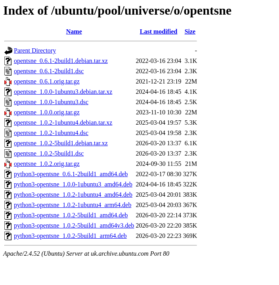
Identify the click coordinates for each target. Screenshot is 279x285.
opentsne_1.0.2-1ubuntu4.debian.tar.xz (63, 122)
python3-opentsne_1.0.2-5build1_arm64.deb (70, 235)
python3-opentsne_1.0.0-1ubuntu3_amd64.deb (73, 184)
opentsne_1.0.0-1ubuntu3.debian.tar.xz (63, 91)
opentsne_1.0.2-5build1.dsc (49, 153)
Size (190, 31)
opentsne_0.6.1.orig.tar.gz (47, 81)
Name (74, 31)
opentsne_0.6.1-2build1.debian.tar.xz (61, 60)
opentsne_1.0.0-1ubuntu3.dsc (51, 102)
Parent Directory (35, 50)
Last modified (159, 31)
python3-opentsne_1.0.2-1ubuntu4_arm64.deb (72, 204)
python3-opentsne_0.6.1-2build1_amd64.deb (71, 174)
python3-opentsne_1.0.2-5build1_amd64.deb (71, 215)
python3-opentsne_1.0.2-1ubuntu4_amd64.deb (73, 194)
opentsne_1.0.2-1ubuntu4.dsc (51, 132)
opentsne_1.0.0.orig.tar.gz (47, 112)
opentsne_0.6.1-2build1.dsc (49, 71)
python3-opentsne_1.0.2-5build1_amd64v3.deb (74, 225)
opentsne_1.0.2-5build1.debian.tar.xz (61, 143)
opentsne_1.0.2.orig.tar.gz (47, 163)
